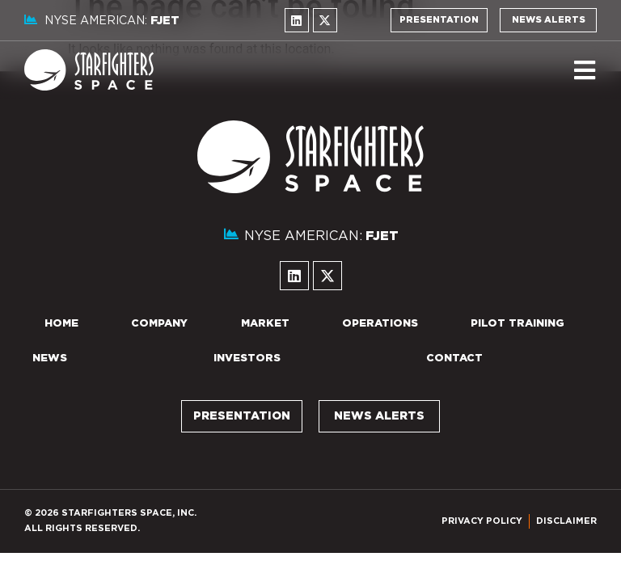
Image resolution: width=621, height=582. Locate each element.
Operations (380, 323)
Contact (454, 358)
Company (159, 323)
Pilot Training (517, 323)
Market (265, 323)
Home (61, 323)
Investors (247, 358)
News (49, 358)
